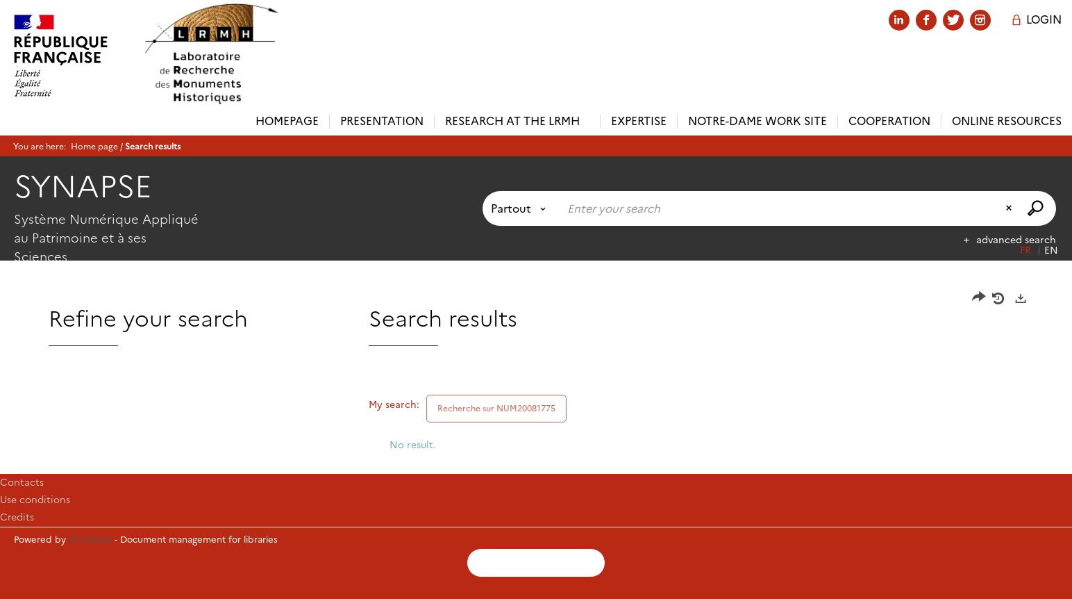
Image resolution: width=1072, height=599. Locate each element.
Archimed (90, 539)
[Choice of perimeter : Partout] (521, 208)
